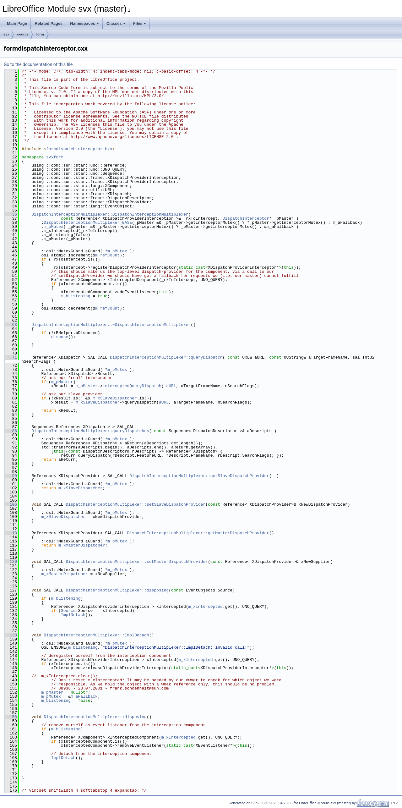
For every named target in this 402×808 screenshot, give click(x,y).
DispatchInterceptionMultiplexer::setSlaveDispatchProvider (135, 504)
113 (11, 533)
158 (11, 717)
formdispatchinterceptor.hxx (79, 149)
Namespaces (84, 23)
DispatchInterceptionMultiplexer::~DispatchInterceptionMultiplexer (111, 324)
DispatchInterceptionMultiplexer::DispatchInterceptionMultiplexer (109, 214)
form (40, 34)
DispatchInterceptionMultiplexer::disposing (117, 590)
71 (11, 357)
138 (11, 635)
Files (139, 23)
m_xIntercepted (205, 606)
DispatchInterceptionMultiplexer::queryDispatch (166, 357)
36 (11, 214)
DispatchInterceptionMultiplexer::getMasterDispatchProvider (198, 533)
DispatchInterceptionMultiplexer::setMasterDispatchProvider (137, 561)
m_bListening (75, 296)
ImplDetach (73, 615)
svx (6, 34)
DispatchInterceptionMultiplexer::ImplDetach (96, 635)
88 (11, 431)
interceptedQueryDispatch (131, 386)
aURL (171, 386)
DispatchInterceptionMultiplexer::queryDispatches (90, 431)
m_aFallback (84, 696)
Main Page (17, 23)
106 (11, 504)
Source (68, 610)
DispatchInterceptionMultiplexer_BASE (88, 222)
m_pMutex (53, 226)
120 (11, 561)
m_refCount (107, 255)
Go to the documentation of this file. (39, 64)
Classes (116, 23)
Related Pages (48, 23)
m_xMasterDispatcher (81, 545)
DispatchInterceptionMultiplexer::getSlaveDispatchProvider (199, 476)
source (22, 34)
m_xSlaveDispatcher (115, 398)
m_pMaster (62, 382)
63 (11, 324)
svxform (54, 157)
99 (11, 476)
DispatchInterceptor (246, 218)
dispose (59, 337)
